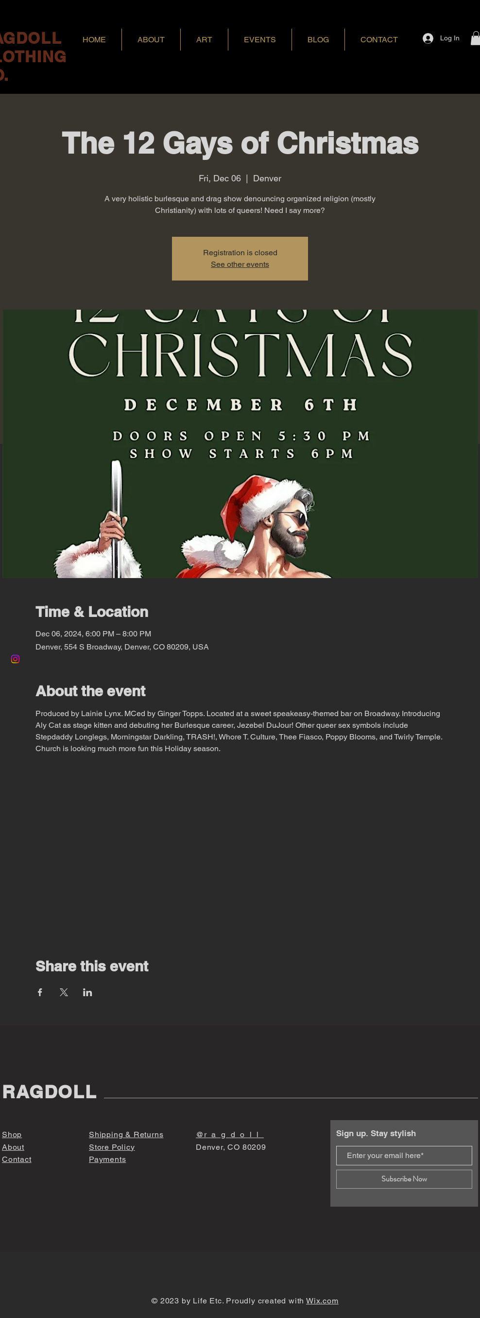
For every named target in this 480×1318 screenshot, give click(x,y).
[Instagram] (15, 659)
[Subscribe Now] (404, 1179)
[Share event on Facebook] (40, 992)
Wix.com (322, 1300)
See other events (240, 264)
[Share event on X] (64, 992)
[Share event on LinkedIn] (87, 992)
